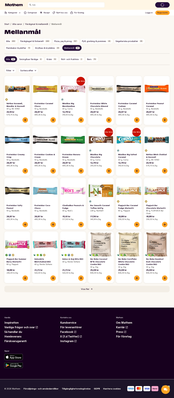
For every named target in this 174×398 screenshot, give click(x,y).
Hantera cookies (112, 388)
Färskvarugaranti (15, 341)
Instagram (68, 341)
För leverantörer (71, 327)
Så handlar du (13, 332)
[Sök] (30, 5)
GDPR (97, 388)
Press (121, 332)
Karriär (122, 327)
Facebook (68, 332)
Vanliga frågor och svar (21, 327)
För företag (124, 336)
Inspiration (11, 322)
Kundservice (68, 322)
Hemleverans (13, 336)
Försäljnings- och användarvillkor (41, 388)
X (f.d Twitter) (71, 336)
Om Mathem (124, 322)
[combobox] (67, 4)
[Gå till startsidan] (13, 5)
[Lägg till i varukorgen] (25, 120)
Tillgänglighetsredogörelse (76, 388)
